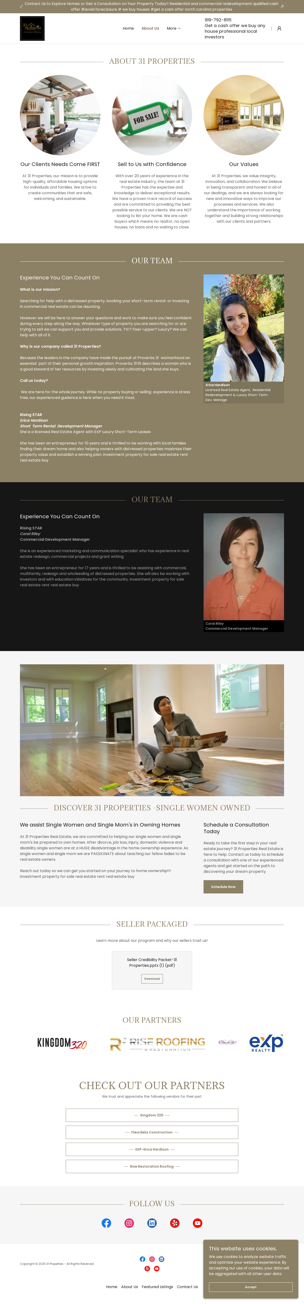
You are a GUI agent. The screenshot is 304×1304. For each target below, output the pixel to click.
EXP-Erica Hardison (152, 1149)
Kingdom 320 (151, 1115)
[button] (174, 28)
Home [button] (111, 1287)
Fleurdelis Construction (151, 1132)
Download (152, 979)
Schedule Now (223, 886)
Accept (250, 1287)
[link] (32, 28)
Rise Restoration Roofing (152, 1166)
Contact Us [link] (187, 1287)
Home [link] (128, 28)
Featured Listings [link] (157, 1287)
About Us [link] (150, 28)
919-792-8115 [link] (218, 20)
